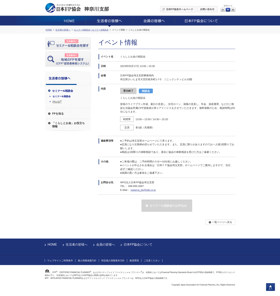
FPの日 (57, 101)
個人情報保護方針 (87, 260)
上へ (270, 287)
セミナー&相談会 (61, 96)
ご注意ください (152, 260)
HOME (52, 244)
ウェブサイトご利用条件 (60, 260)
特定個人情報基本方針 (113, 260)
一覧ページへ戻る (222, 222)
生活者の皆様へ (77, 244)
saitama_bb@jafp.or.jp (143, 190)
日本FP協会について (138, 244)
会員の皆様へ (105, 244)
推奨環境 (134, 260)
